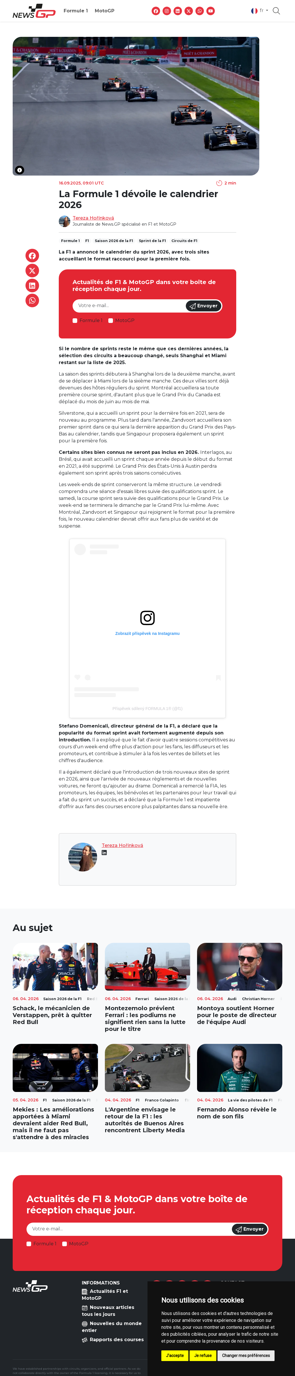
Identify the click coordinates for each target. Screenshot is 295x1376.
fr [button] (258, 11)
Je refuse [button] (203, 1355)
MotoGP (104, 11)
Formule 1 (76, 11)
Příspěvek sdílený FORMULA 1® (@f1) (147, 708)
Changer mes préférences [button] (246, 1355)
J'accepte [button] (175, 1355)
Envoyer (204, 306)
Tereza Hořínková (93, 218)
